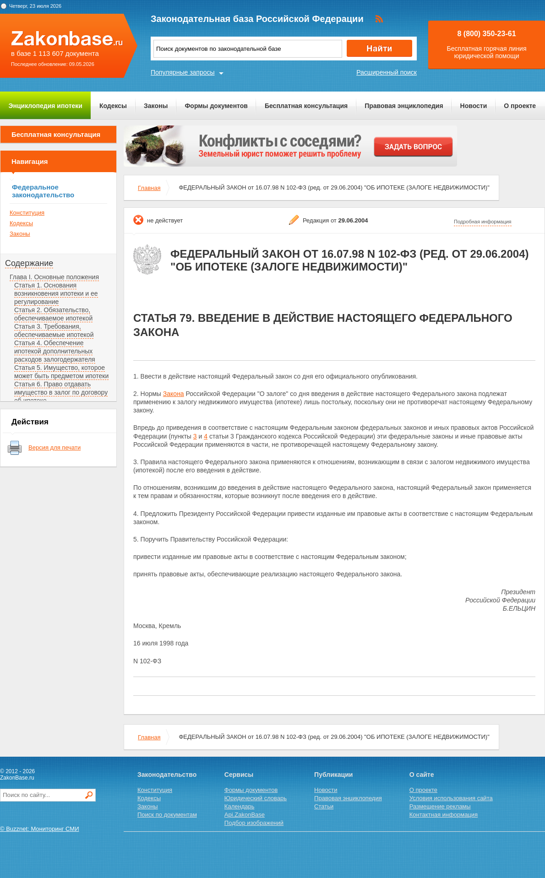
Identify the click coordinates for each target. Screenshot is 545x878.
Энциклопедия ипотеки (45, 105)
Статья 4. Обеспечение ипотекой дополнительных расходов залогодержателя (54, 351)
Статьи (323, 806)
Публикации (333, 774)
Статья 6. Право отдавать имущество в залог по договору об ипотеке (61, 392)
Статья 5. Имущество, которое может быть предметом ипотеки (61, 371)
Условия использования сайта (451, 798)
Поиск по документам (167, 814)
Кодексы (113, 105)
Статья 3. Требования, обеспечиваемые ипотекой (53, 330)
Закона (173, 393)
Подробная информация (483, 221)
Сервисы (238, 774)
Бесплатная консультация (306, 105)
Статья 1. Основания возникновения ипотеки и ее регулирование (56, 293)
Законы (156, 105)
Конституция (27, 212)
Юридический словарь (255, 798)
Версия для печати (54, 447)
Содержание (29, 263)
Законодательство (166, 774)
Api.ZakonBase (244, 814)
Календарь (239, 806)
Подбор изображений (253, 822)
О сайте (421, 774)
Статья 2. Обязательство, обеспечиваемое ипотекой (53, 314)
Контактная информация (443, 814)
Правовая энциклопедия (404, 105)
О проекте (520, 105)
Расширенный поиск (386, 72)
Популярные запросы (183, 72)
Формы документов (216, 105)
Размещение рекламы (440, 806)
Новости (473, 105)
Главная (149, 187)
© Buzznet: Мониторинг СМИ (39, 828)
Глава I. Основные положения (54, 277)
